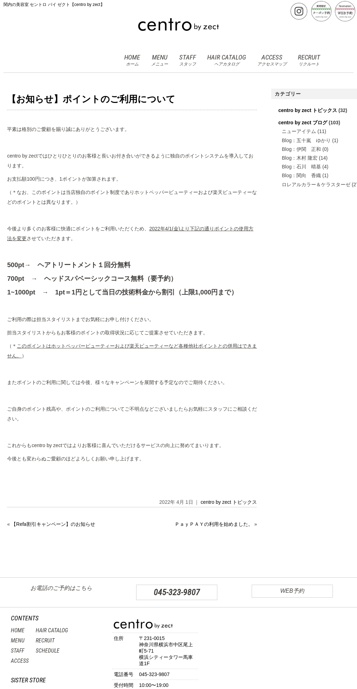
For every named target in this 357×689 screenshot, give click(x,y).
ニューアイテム (299, 131)
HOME (132, 60)
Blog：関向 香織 (301, 175)
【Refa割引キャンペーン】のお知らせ (53, 524)
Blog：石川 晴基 (301, 166)
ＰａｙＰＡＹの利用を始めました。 (214, 524)
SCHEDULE (47, 650)
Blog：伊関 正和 (301, 149)
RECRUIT (309, 60)
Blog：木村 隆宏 (299, 158)
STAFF (187, 60)
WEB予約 (292, 591)
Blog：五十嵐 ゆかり (306, 140)
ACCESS (272, 60)
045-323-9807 (177, 592)
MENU (159, 60)
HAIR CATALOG (226, 60)
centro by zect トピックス (229, 502)
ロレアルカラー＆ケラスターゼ (316, 184)
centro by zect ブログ (302, 122)
